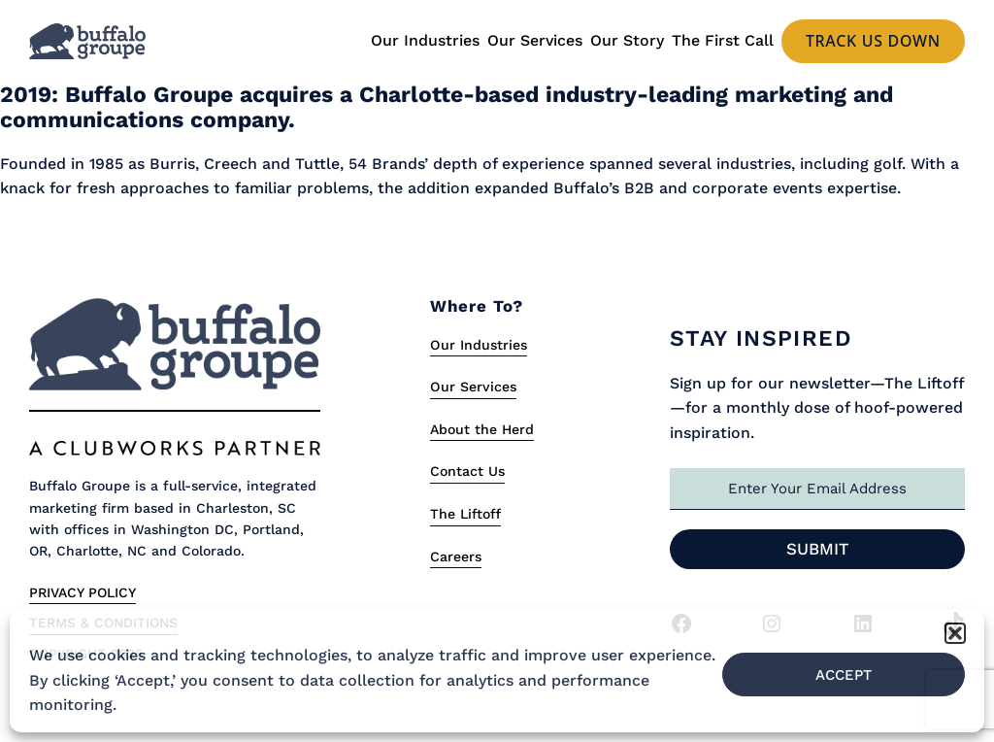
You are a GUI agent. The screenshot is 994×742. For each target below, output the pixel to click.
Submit (817, 548)
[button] (955, 633)
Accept (843, 675)
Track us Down (873, 40)
